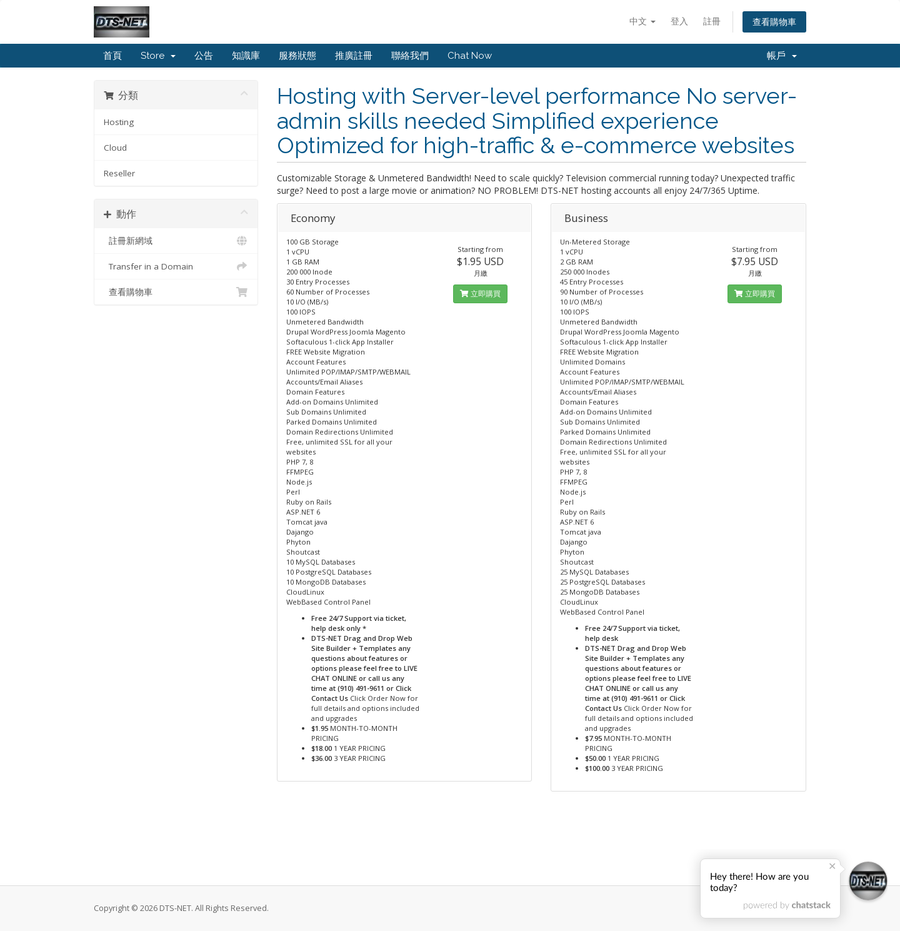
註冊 (712, 21)
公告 (203, 55)
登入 (679, 21)
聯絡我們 (410, 55)
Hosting (119, 122)
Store (158, 55)
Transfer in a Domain (176, 266)
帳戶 (782, 55)
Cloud (115, 147)
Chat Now (470, 55)
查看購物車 (774, 22)
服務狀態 (297, 55)
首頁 (112, 55)
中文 (642, 21)
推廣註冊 (353, 55)
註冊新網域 (176, 240)
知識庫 (246, 55)
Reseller (119, 173)
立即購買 (480, 293)
